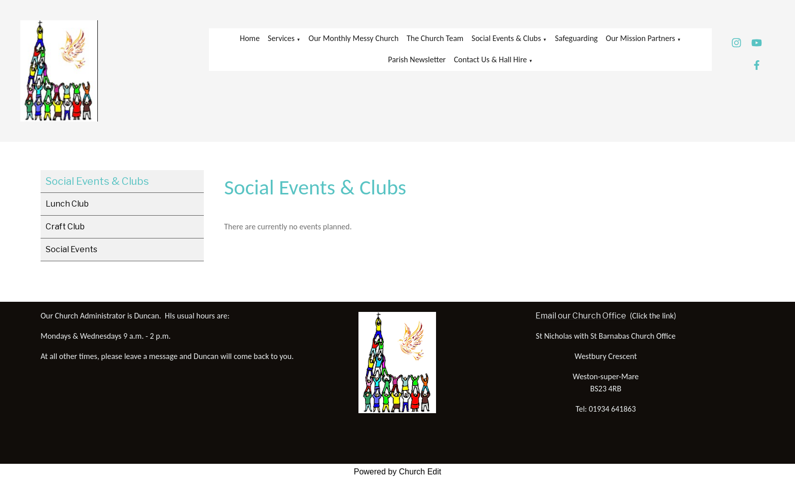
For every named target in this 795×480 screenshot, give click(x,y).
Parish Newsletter (417, 59)
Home (250, 38)
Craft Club (65, 226)
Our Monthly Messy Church (354, 38)
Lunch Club (67, 204)
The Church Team (435, 38)
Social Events (71, 249)
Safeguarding (576, 38)
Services (281, 38)
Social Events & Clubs (506, 38)
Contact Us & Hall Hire (490, 59)
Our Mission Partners (640, 38)
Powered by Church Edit (398, 471)
